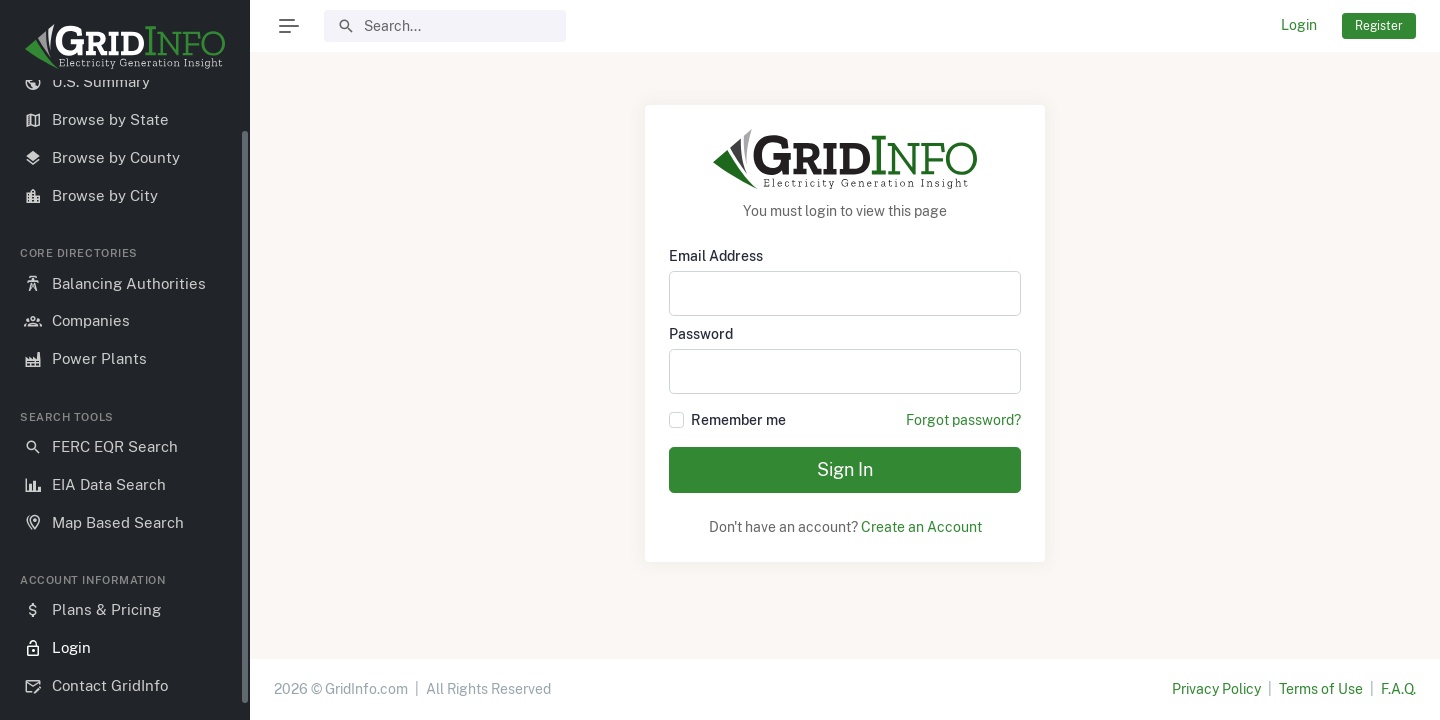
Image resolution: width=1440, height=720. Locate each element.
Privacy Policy (1216, 689)
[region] (125, 392)
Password (701, 334)
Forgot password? (963, 420)
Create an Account (921, 527)
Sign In (845, 469)
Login (1299, 25)
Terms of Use (1321, 689)
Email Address (716, 256)
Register (1379, 25)
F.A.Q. (1398, 689)
